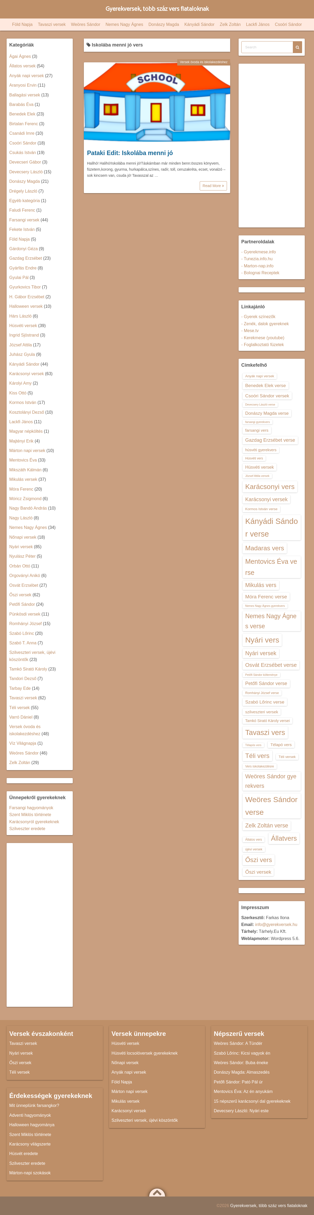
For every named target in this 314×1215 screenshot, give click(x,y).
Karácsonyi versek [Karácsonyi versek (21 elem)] (266, 499)
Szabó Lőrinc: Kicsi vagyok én (242, 1053)
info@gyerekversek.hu (276, 924)
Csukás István (22, 152)
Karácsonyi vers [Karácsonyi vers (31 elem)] (270, 487)
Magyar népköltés (26, 431)
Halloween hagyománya (31, 1125)
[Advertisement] (39, 925)
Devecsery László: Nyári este (241, 1111)
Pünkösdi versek (24, 614)
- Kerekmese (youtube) (262, 338)
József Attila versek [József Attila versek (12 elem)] (257, 475)
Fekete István (22, 229)
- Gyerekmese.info (258, 252)
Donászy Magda (163, 24)
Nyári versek (21, 546)
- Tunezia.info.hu (256, 259)
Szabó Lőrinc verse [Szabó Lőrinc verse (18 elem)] (264, 702)
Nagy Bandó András (28, 508)
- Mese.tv (250, 330)
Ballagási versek (24, 95)
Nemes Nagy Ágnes (124, 24)
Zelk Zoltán (230, 24)
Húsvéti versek (23, 325)
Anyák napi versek (26, 75)
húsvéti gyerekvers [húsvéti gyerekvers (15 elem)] (260, 450)
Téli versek (19, 707)
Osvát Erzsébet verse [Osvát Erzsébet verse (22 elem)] (271, 665)
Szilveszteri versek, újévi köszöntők (145, 1120)
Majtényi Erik (21, 441)
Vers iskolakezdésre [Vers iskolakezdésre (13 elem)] (259, 766)
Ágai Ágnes (20, 56)
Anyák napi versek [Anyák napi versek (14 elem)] (259, 376)
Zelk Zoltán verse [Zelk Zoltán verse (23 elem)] (266, 825)
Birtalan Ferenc (23, 124)
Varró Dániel (21, 717)
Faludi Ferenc (22, 210)
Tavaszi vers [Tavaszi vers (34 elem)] (265, 732)
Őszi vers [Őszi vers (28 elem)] (258, 859)
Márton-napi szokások (30, 1173)
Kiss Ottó (17, 393)
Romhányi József (25, 623)
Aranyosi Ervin (23, 85)
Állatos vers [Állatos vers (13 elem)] (253, 839)
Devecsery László (26, 172)
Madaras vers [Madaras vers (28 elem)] (264, 548)
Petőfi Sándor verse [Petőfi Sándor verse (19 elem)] (266, 683)
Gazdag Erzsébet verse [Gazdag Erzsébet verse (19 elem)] (270, 440)
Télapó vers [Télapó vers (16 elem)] (281, 744)
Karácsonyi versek (26, 373)
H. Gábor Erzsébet (26, 297)
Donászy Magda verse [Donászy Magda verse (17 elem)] (267, 413)
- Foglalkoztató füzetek (262, 344)
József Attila (20, 345)
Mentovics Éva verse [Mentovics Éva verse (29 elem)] (271, 567)
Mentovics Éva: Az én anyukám (243, 1091)
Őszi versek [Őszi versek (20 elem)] (258, 872)
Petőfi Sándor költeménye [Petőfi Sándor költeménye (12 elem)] (261, 674)
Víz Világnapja (22, 743)
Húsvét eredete (23, 1153)
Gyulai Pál (19, 277)
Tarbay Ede (20, 688)
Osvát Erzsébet (23, 585)
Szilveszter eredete (27, 828)
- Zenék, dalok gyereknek (265, 324)
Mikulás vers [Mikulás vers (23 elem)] (260, 585)
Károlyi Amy (20, 383)
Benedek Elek (22, 114)
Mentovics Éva (23, 460)
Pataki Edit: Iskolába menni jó (130, 153)
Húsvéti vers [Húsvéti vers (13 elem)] (254, 458)
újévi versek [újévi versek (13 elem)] (253, 849)
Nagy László (21, 518)
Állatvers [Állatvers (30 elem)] (284, 838)
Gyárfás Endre (23, 268)
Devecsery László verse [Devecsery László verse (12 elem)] (260, 404)
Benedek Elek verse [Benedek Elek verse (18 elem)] (265, 385)
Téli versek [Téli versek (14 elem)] (287, 757)
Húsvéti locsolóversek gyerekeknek (145, 1053)
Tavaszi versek (52, 24)
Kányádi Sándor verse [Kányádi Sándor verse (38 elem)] (271, 527)
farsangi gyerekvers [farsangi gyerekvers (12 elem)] (257, 421)
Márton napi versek (27, 450)
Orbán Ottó (19, 566)
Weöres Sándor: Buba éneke (241, 1062)
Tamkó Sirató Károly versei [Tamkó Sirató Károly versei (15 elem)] (267, 721)
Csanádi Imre (21, 133)
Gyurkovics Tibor (25, 287)
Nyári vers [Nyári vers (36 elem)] (262, 640)
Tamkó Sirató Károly (28, 669)
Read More (213, 186)
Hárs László (20, 316)
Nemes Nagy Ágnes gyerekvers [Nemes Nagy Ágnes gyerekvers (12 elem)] (265, 605)
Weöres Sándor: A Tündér (238, 1043)
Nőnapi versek (22, 537)
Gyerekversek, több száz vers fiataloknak (157, 9)
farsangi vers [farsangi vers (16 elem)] (257, 430)
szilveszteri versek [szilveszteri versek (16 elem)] (261, 712)
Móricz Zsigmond (25, 498)
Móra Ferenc (21, 489)
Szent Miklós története (30, 814)
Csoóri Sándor (288, 24)
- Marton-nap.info (257, 266)
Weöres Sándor (85, 24)
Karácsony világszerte (30, 1144)
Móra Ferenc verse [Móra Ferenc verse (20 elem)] (266, 596)
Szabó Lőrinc (21, 633)
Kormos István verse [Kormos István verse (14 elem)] (261, 509)
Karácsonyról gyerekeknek (34, 822)
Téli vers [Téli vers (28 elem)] (257, 755)
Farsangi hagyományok (31, 808)
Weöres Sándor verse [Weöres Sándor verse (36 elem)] (271, 805)
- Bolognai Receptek (260, 273)
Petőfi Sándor (22, 604)
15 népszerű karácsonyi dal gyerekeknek (252, 1101)
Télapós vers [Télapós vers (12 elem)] (253, 745)
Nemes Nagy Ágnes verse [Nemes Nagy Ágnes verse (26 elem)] (271, 621)
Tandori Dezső (22, 678)
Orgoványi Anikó (24, 575)
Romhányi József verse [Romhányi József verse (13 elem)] (262, 693)
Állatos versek (22, 66)
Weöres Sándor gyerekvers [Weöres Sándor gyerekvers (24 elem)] (271, 781)
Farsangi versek (24, 220)
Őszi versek (20, 595)
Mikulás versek (23, 479)
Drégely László (23, 191)
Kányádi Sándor (199, 24)
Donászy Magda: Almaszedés (242, 1072)
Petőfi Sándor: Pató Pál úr (238, 1082)
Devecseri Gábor (25, 162)
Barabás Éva (21, 104)
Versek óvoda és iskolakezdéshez (203, 62)
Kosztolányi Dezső (26, 412)
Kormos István (22, 402)
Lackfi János (258, 24)
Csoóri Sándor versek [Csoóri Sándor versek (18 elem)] (267, 395)
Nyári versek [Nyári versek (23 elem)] (260, 653)
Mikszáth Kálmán (25, 470)
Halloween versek (26, 306)
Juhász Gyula (22, 354)
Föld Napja (22, 24)
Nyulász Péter (22, 556)
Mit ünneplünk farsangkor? (34, 1105)
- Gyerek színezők (258, 316)
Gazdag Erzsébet (25, 258)
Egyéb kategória (24, 200)
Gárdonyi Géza (23, 248)
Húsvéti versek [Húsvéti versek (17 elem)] (259, 467)
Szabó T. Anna (23, 643)
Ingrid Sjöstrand (24, 335)
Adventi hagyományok (30, 1115)
